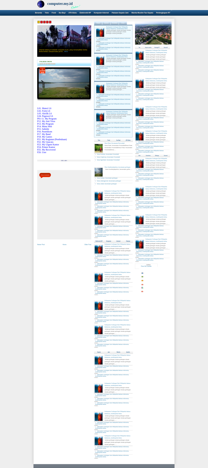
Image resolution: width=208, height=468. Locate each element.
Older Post (87, 244)
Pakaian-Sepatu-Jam (120, 13)
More (66, 51)
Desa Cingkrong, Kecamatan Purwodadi (108, 157)
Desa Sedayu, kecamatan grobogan (107, 178)
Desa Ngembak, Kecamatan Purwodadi (108, 160)
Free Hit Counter (146, 266)
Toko (47, 13)
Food (54, 13)
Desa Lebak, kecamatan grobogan (107, 184)
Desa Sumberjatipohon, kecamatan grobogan (117, 167)
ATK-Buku (72, 13)
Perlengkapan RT (163, 13)
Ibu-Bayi (62, 13)
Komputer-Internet (101, 13)
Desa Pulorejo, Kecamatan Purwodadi (108, 154)
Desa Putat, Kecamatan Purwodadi (115, 143)
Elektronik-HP (85, 13)
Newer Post (41, 244)
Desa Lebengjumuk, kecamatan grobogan (109, 181)
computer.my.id (60, 3)
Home (65, 244)
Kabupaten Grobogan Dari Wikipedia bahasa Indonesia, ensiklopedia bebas (117, 27)
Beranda (38, 13)
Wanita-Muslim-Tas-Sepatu (142, 13)
